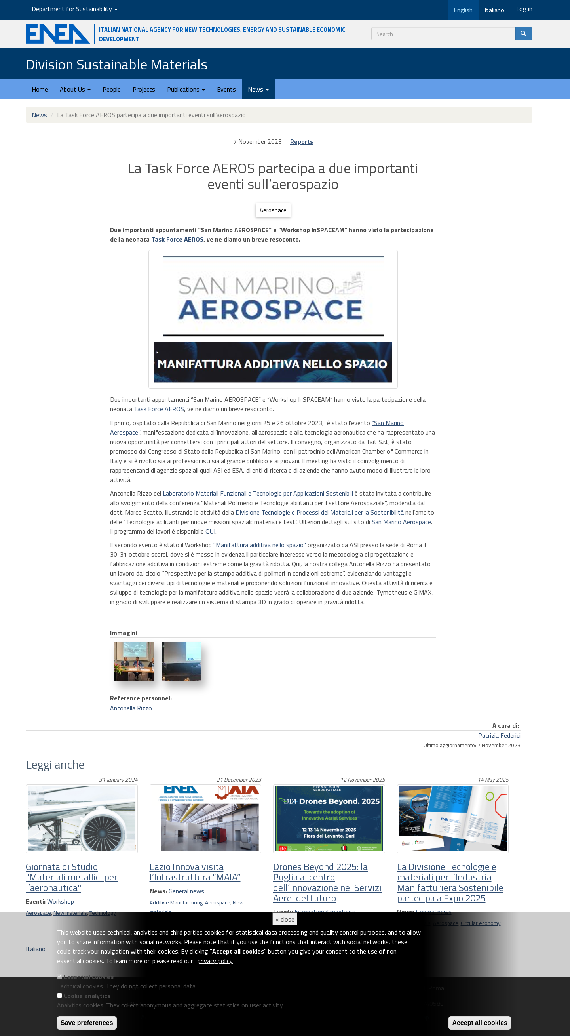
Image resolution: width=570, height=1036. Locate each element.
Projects (144, 89)
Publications (186, 89)
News (258, 89)
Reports (301, 141)
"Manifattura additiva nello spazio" (259, 544)
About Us (75, 89)
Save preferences (87, 1022)
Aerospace (273, 210)
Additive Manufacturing (176, 902)
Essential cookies (89, 976)
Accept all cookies (479, 1022)
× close (285, 919)
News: (158, 891)
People (112, 89)
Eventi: (36, 901)
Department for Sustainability (75, 8)
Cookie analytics (87, 995)
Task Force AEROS (177, 239)
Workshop (60, 901)
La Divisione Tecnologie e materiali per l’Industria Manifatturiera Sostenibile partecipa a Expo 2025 (450, 882)
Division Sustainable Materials (116, 64)
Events (226, 89)
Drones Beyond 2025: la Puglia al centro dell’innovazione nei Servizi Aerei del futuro (327, 882)
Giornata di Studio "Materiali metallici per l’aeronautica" (72, 877)
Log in (524, 8)
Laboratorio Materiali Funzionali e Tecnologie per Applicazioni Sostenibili (258, 493)
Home (40, 89)
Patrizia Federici (499, 735)
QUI (210, 531)
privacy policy (215, 960)
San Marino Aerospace (401, 522)
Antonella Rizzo (131, 708)
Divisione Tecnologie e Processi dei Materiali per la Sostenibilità (320, 512)
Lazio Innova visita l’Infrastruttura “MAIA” (195, 871)
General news (186, 891)
